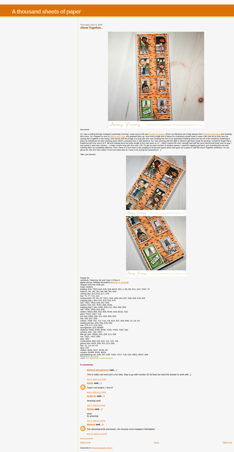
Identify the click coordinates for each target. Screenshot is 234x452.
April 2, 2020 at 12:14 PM (96, 392)
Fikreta (90, 409)
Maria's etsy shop (117, 136)
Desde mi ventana (120, 282)
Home (156, 442)
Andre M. (91, 396)
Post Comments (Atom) (102, 448)
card (87, 358)
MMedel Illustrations (211, 134)
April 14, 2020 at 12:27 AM (97, 434)
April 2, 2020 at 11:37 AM (96, 379)
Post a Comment (86, 438)
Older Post (227, 442)
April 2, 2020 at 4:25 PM (96, 405)
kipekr (90, 383)
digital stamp (94, 358)
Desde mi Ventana (157, 134)
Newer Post (85, 442)
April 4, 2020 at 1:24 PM (96, 421)
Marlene (91, 424)
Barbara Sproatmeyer (98, 370)
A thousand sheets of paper (46, 11)
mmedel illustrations (106, 358)
